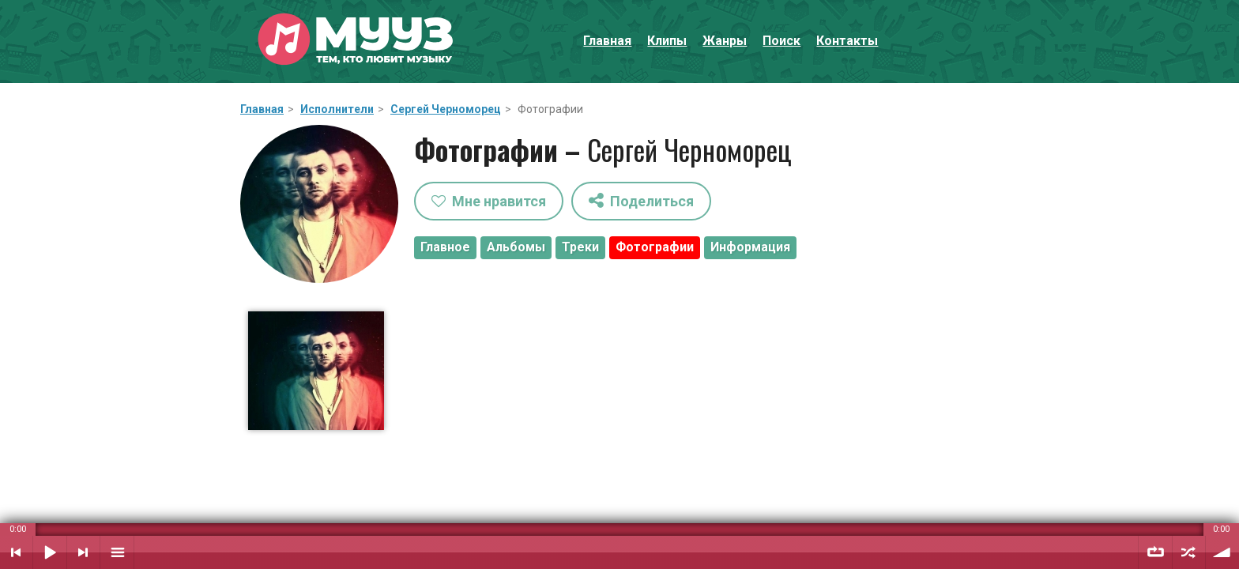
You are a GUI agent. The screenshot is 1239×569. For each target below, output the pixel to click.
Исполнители (337, 109)
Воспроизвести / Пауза (49, 552)
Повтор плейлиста (1155, 552)
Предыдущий (16, 552)
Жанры (724, 40)
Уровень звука (1222, 552)
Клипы (667, 40)
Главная (607, 40)
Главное (445, 246)
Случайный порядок (1189, 552)
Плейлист (117, 552)
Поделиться (641, 200)
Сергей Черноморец (445, 109)
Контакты (847, 40)
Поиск (781, 40)
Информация (750, 246)
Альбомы (516, 246)
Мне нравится (488, 201)
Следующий (83, 552)
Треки (580, 246)
